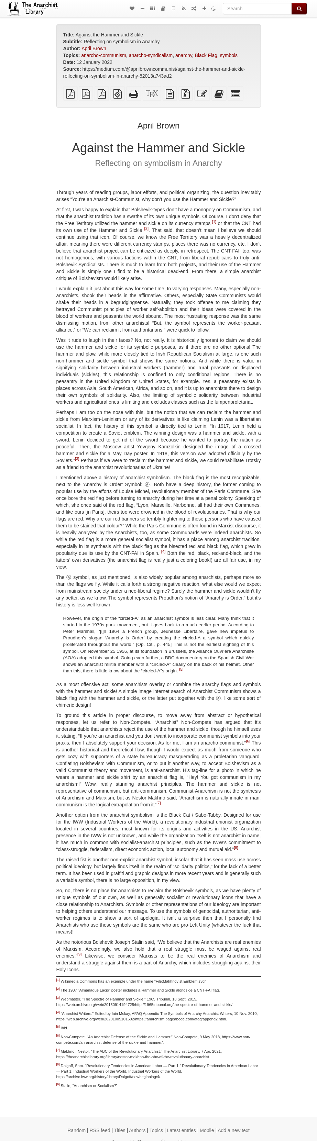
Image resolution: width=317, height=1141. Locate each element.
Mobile (207, 1130)
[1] (214, 222)
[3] (77, 459)
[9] (79, 954)
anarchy (183, 55)
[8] (236, 848)
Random (76, 1130)
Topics (156, 1130)
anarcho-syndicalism (151, 55)
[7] (158, 803)
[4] (163, 552)
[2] (146, 229)
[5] (181, 669)
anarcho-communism (103, 55)
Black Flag (206, 55)
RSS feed (100, 1130)
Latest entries (181, 1130)
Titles (119, 1130)
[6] (248, 741)
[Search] (257, 8)
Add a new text (234, 1130)
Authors (137, 1130)
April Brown (93, 48)
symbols (229, 55)
